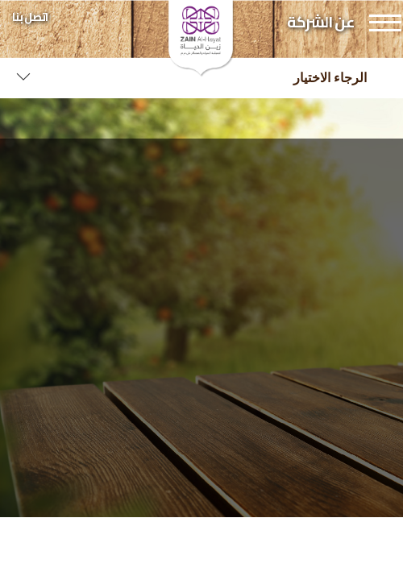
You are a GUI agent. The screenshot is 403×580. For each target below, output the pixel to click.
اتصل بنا (30, 16)
